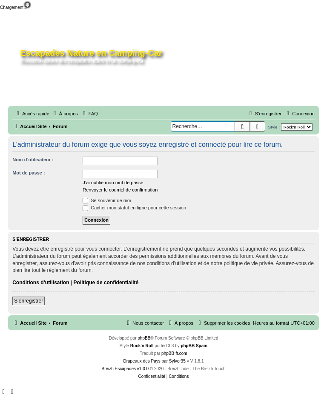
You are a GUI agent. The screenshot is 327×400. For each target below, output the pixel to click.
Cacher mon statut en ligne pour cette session (134, 207)
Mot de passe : (28, 172)
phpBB (144, 338)
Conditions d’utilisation (40, 283)
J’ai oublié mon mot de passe (113, 182)
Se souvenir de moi (107, 200)
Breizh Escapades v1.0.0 (125, 368)
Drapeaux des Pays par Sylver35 (154, 361)
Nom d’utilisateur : (33, 159)
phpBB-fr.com (174, 353)
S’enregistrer (28, 301)
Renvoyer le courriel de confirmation (120, 189)
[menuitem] (65, 114)
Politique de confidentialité (106, 283)
